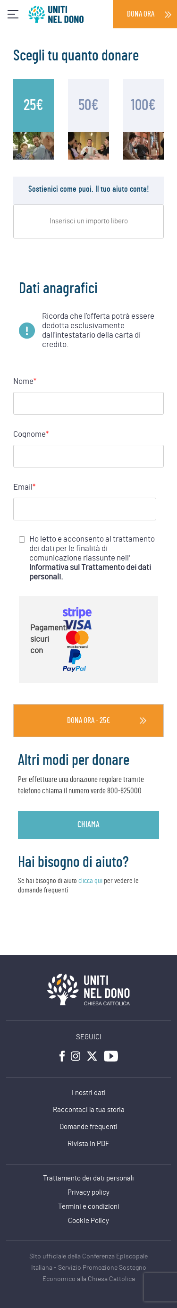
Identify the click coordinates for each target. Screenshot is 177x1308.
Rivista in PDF (88, 1143)
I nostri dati (89, 1092)
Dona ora (140, 14)
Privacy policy (88, 1192)
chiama (88, 825)
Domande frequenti (88, 1126)
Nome (24, 381)
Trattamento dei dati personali (88, 1178)
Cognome (31, 434)
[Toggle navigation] (13, 14)
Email (24, 487)
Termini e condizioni (88, 1206)
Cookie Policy (88, 1220)
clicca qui (90, 880)
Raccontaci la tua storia (89, 1109)
